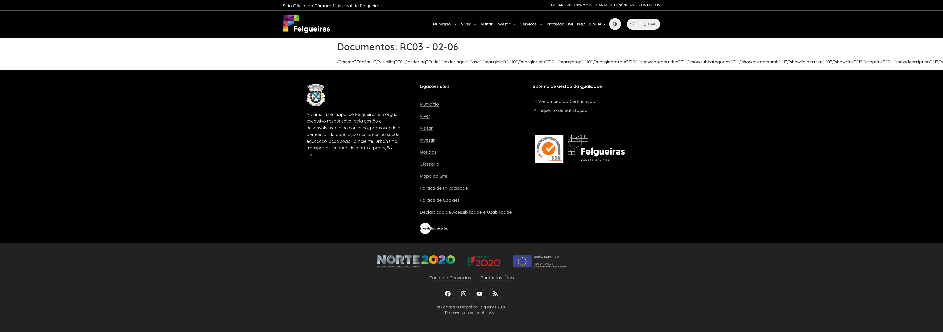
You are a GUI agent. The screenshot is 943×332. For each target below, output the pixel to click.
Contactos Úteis (497, 277)
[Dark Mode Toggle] (615, 24)
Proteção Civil (560, 23)
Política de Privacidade (444, 188)
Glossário (429, 164)
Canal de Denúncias (450, 277)
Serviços (531, 24)
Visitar (487, 23)
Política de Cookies (440, 200)
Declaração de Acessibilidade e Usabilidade (466, 212)
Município (445, 24)
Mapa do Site (433, 176)
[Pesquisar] (643, 24)
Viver (469, 24)
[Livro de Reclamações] (434, 228)
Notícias (428, 152)
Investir (506, 24)
